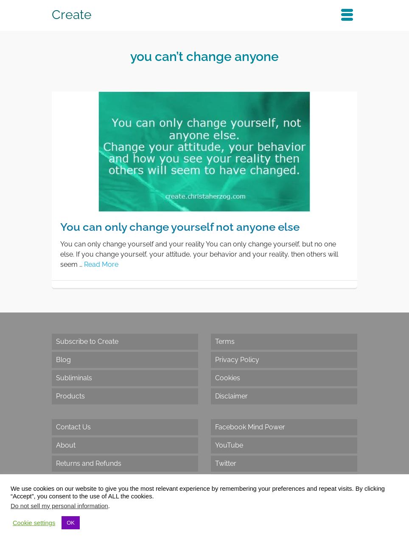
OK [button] (71, 523)
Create (72, 14)
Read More (101, 264)
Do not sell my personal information (59, 506)
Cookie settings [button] (34, 523)
